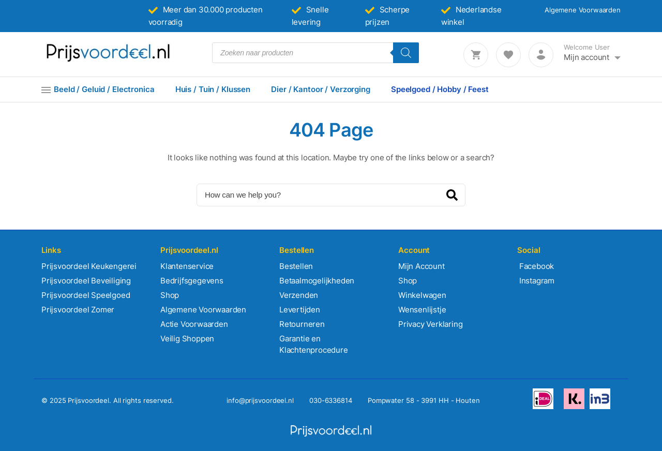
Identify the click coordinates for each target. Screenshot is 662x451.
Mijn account (586, 57)
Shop (169, 295)
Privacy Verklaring (430, 324)
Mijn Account (421, 266)
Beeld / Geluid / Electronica (104, 89)
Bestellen (296, 266)
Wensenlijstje (422, 309)
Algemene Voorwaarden (583, 10)
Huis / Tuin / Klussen (212, 89)
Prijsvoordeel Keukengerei (89, 266)
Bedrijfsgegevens (191, 280)
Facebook (535, 266)
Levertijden (299, 309)
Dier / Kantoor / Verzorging (320, 89)
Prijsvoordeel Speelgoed (85, 295)
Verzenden (298, 295)
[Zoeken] (406, 52)
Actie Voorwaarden (194, 324)
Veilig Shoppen (187, 338)
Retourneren (302, 324)
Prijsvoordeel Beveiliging (86, 280)
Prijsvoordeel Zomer (77, 309)
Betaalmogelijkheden (316, 280)
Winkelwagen (422, 295)
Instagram (535, 280)
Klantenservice (187, 266)
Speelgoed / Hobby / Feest (440, 89)
